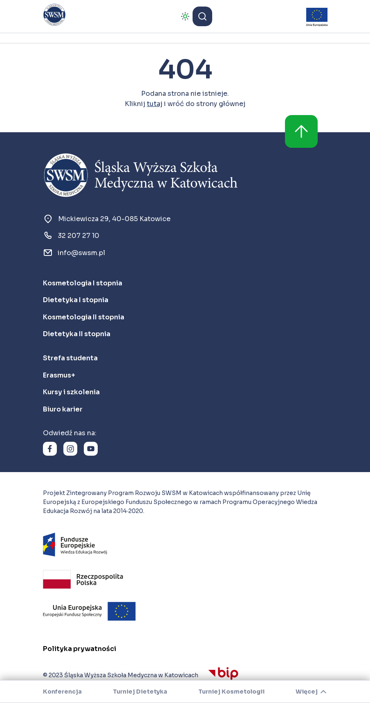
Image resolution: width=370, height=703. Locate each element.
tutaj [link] (154, 103)
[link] (54, 16)
